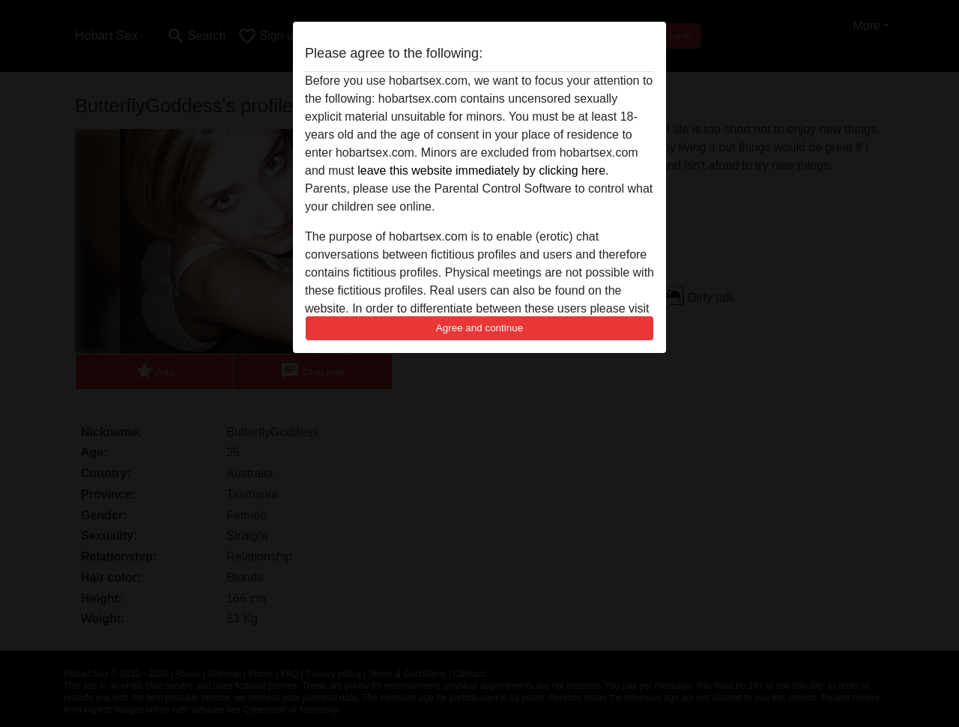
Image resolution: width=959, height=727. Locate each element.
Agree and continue (479, 328)
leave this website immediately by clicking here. (482, 170)
